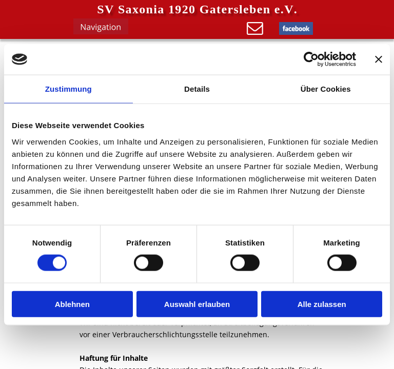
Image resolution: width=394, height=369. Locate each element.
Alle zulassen (322, 303)
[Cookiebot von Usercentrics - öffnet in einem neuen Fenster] (311, 59)
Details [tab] (197, 89)
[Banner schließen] (378, 59)
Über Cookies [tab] (326, 89)
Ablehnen (72, 303)
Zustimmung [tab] (68, 89)
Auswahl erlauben (197, 303)
